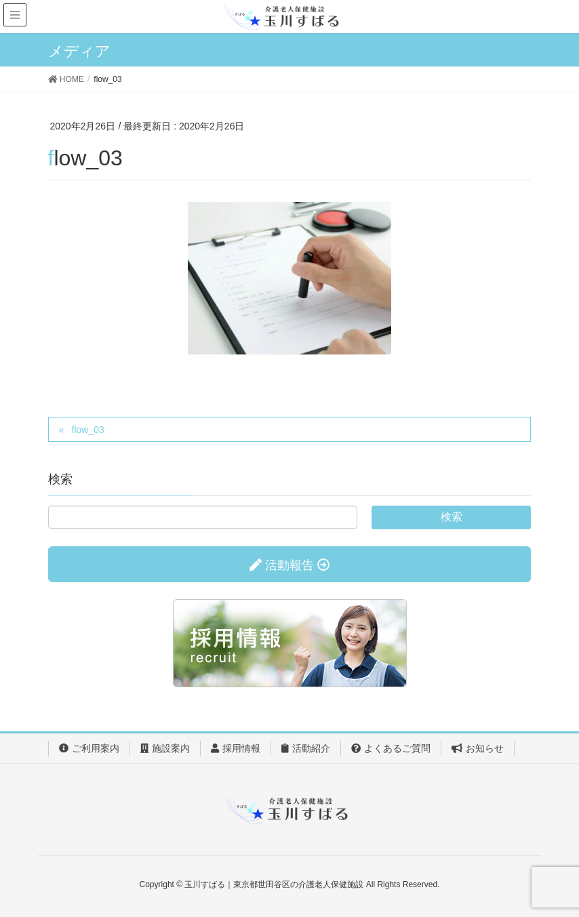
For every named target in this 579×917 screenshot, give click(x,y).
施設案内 (165, 748)
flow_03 (88, 429)
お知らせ (478, 748)
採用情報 (235, 748)
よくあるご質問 (391, 748)
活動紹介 (305, 748)
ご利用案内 (89, 748)
